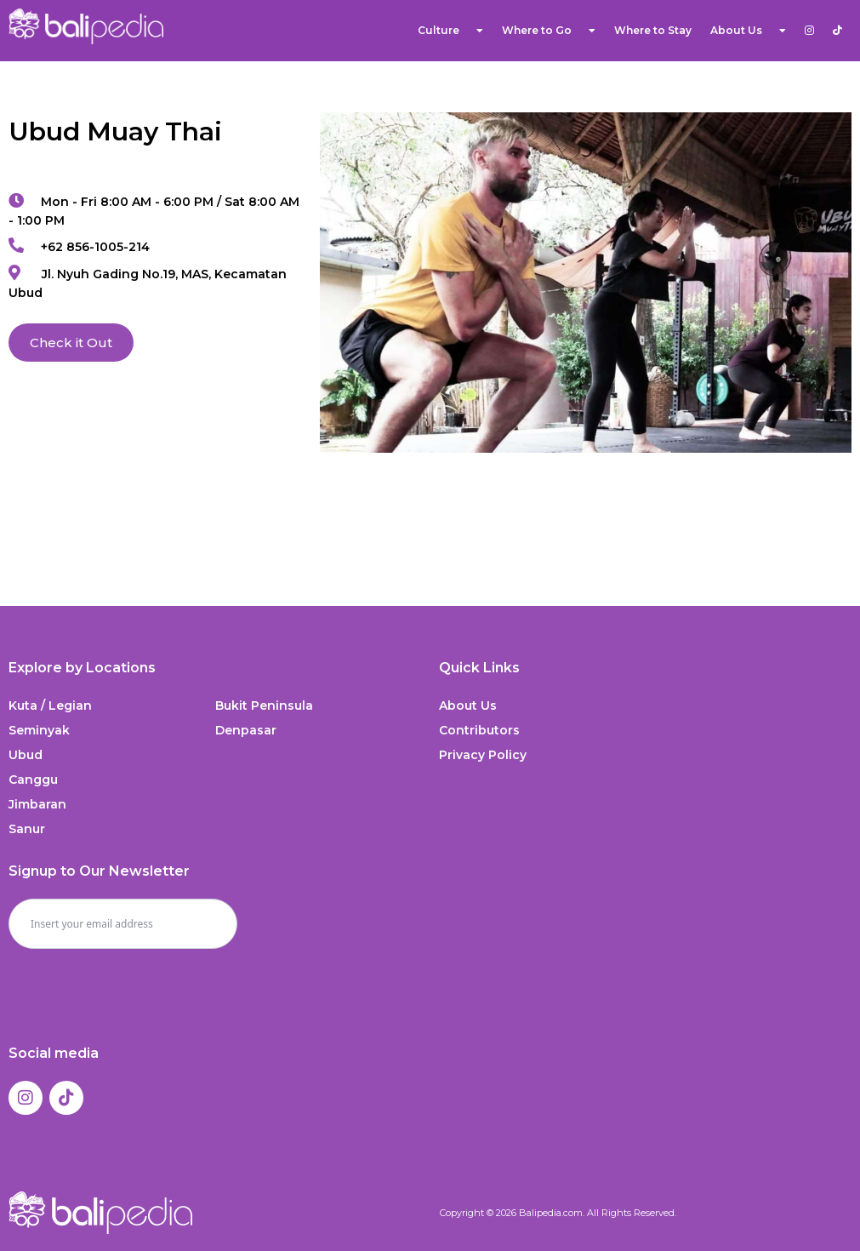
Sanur (27, 829)
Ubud (26, 755)
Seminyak (39, 730)
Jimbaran (37, 804)
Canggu (33, 779)
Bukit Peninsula (264, 705)
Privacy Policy (483, 755)
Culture (450, 30)
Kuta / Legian (50, 705)
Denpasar (245, 730)
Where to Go (548, 30)
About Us (748, 30)
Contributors (479, 730)
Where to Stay (653, 30)
